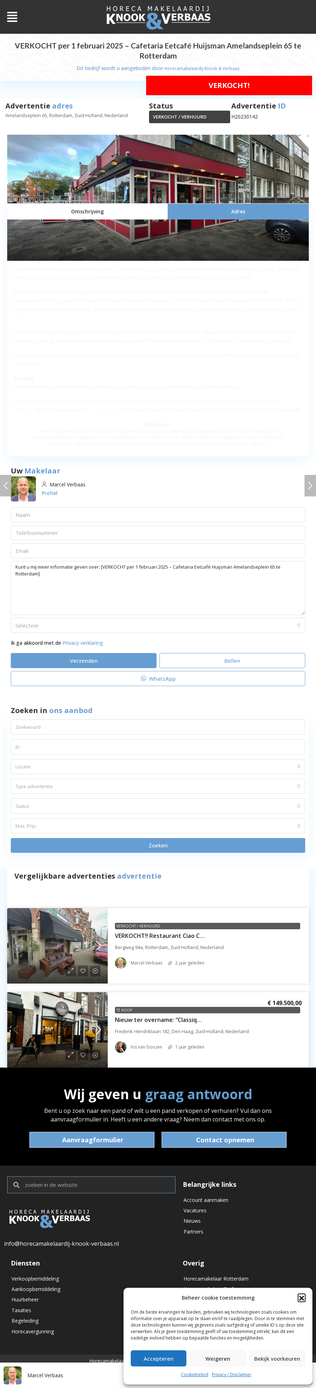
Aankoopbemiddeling (35, 1291)
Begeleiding (24, 1328)
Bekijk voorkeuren (277, 1358)
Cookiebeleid (194, 1374)
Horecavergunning (32, 1340)
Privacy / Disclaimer (231, 1374)
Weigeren (217, 1358)
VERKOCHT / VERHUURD (179, 117)
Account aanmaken (205, 1200)
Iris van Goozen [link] (146, 1047)
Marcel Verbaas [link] (146, 963)
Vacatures (194, 1212)
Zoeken (158, 845)
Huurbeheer (25, 1303)
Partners (193, 1237)
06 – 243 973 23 (102, 409)
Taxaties (21, 1316)
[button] (301, 1297)
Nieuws (192, 1225)
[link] (57, 946)
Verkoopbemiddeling (35, 1279)
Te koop (124, 1010)
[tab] (87, 211)
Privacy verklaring (82, 642)
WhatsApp (158, 678)
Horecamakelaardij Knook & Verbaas (202, 68)
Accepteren (158, 1358)
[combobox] (158, 625)
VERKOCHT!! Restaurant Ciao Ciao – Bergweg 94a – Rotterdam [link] (201, 936)
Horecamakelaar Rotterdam (215, 1279)
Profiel (49, 493)
